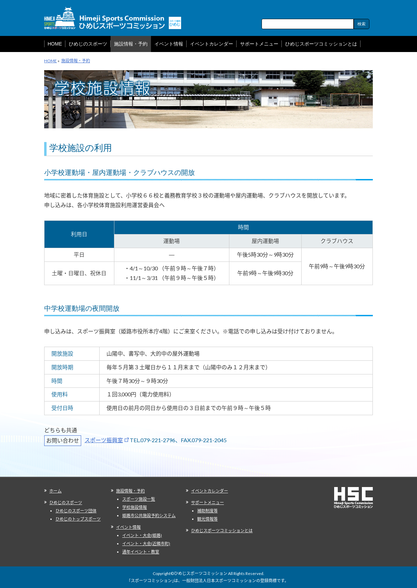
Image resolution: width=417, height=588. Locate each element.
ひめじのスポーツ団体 (76, 510)
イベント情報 (128, 527)
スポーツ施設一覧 (138, 499)
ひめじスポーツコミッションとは (222, 530)
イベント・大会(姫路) (142, 535)
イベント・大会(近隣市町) (146, 543)
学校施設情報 (134, 507)
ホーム (55, 491)
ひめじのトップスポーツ (78, 519)
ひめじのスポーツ (65, 502)
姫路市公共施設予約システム (149, 515)
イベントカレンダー (209, 491)
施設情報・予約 (130, 491)
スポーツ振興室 (104, 440)
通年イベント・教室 (140, 551)
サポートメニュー (207, 502)
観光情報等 (207, 519)
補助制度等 (207, 510)
